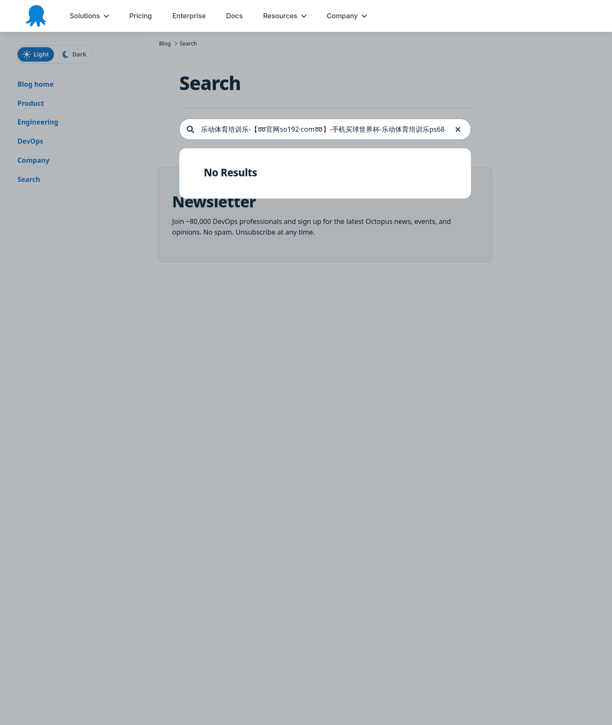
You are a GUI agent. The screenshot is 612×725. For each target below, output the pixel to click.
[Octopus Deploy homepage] (36, 16)
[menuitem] (89, 16)
